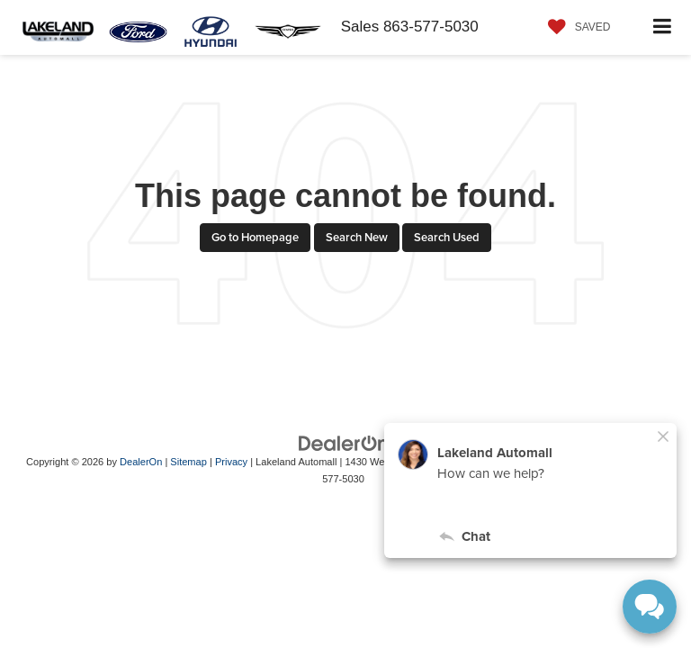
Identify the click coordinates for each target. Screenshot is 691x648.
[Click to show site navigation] (662, 27)
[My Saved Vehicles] (575, 27)
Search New (357, 237)
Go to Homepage (255, 237)
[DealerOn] (344, 443)
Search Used (447, 237)
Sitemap (188, 461)
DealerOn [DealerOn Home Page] (141, 461)
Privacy (231, 461)
